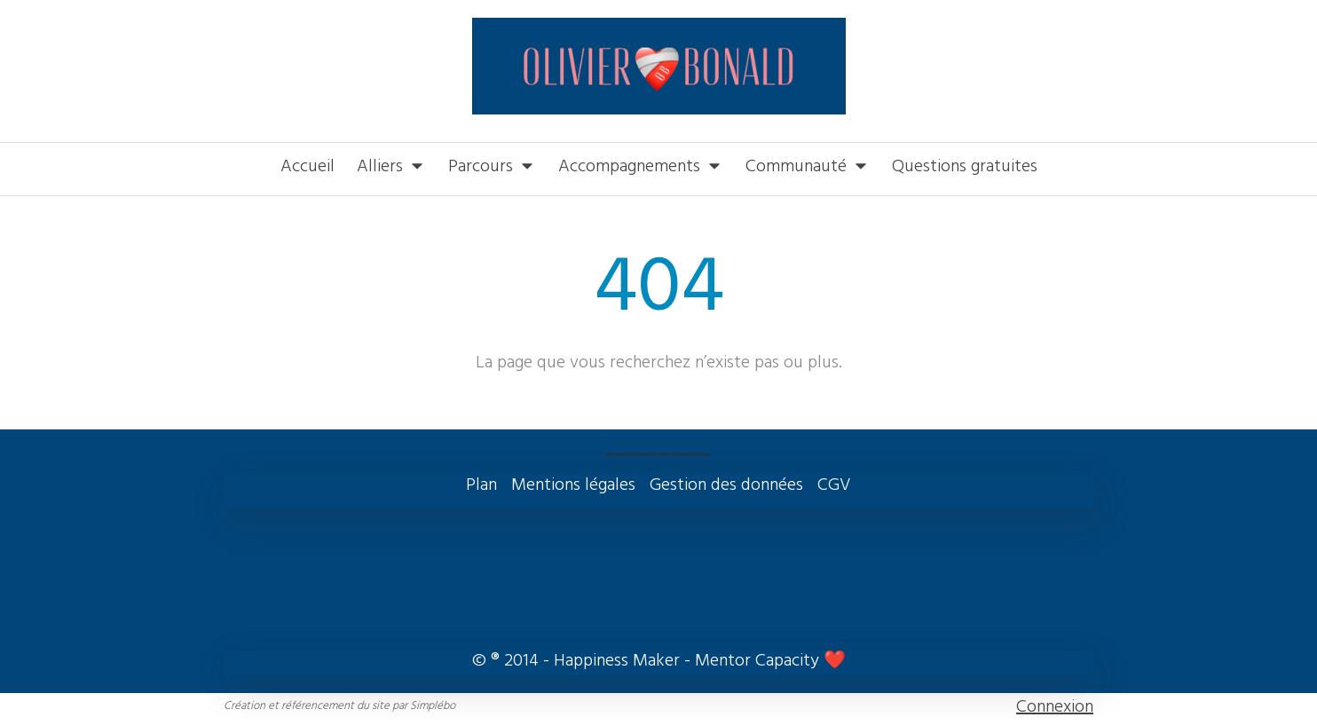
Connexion (1054, 708)
